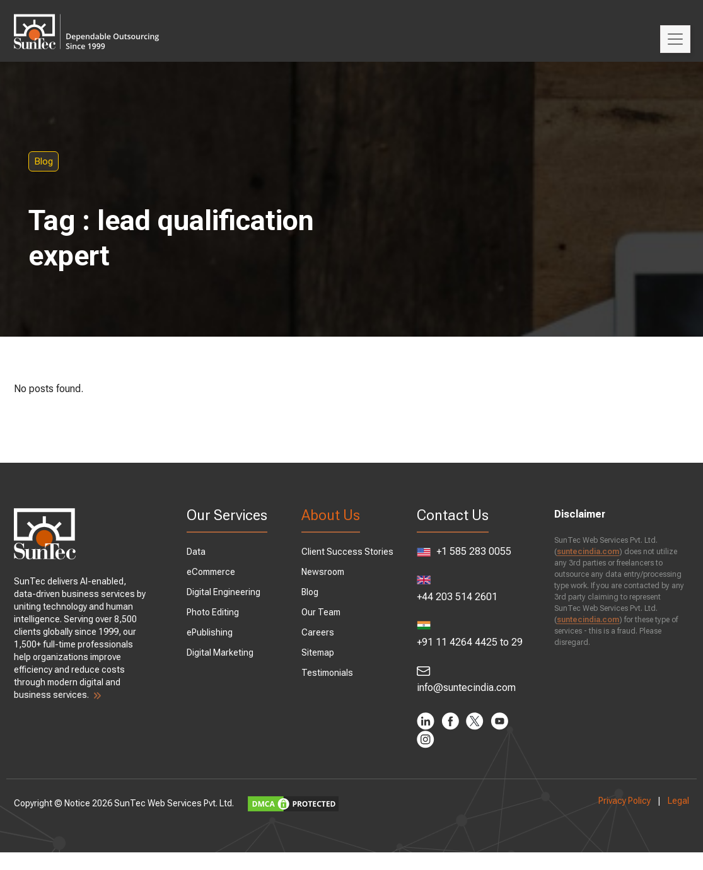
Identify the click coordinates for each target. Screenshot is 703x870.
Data (204, 552)
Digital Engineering (232, 592)
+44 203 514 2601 (454, 606)
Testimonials (330, 673)
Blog (78, 161)
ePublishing (218, 632)
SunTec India (104, 23)
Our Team (324, 612)
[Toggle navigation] (675, 39)
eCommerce (219, 572)
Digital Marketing (228, 652)
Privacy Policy (607, 818)
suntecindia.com (579, 551)
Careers (321, 632)
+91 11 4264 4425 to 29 (461, 652)
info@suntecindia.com (461, 697)
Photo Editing (221, 612)
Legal (660, 818)
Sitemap (321, 652)
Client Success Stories (351, 552)
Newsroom (326, 572)
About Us (334, 515)
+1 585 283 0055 (451, 561)
